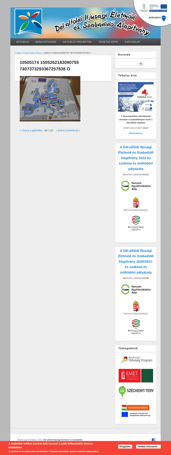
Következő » (73, 130)
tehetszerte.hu (136, 133)
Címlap (18, 53)
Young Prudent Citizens (32, 53)
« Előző (60, 130)
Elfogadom (125, 447)
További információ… (148, 447)
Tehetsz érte (108, 42)
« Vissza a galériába (31, 130)
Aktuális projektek (77, 42)
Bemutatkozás (46, 42)
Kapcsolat (132, 42)
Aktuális (22, 42)
